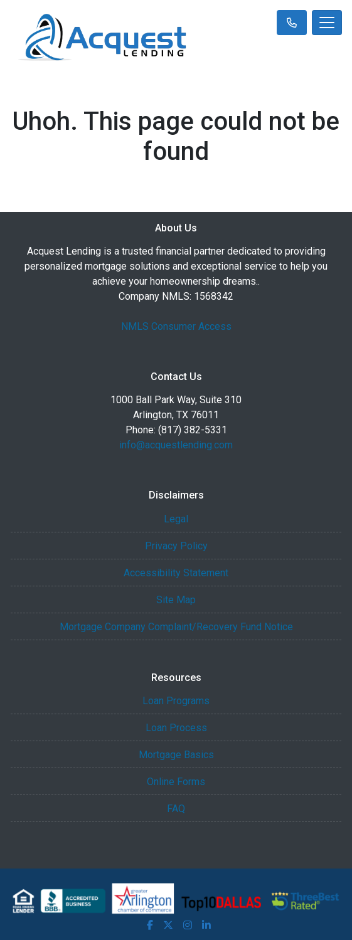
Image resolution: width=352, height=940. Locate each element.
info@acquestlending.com (176, 445)
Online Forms (176, 782)
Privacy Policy (176, 546)
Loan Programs (176, 701)
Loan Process (176, 728)
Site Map (176, 600)
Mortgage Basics (176, 755)
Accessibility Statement (176, 573)
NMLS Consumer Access (176, 326)
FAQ (176, 809)
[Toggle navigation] (327, 22)
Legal (176, 519)
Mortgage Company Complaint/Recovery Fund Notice (176, 627)
